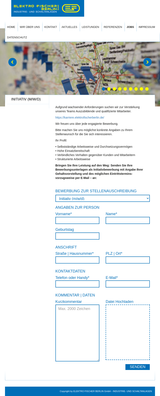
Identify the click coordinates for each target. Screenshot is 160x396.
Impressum (147, 27)
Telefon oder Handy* (72, 278)
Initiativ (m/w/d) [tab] (26, 99)
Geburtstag (64, 229)
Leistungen (90, 27)
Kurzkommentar (68, 302)
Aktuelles (69, 27)
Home (11, 27)
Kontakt (50, 27)
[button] (12, 62)
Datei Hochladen (119, 302)
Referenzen (113, 27)
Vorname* (63, 214)
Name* (111, 214)
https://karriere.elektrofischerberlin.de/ (79, 117)
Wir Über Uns (30, 27)
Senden (137, 367)
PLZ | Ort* (114, 253)
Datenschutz (17, 37)
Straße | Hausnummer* (74, 253)
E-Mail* (112, 278)
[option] (80, 67)
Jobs (130, 27)
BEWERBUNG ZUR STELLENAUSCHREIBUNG (96, 191)
